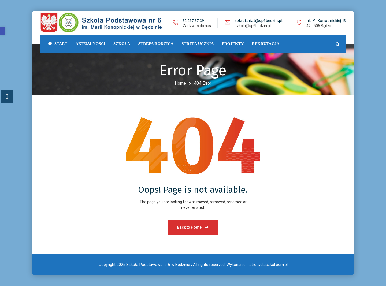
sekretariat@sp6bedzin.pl (259, 20)
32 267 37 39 (193, 20)
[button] (2, 31)
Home (180, 83)
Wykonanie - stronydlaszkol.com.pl (257, 264)
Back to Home (193, 227)
